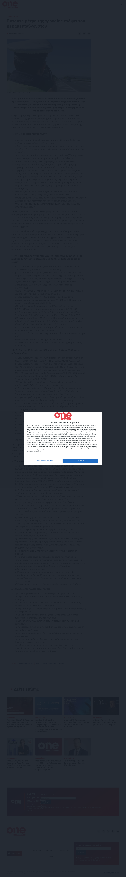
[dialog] (63, 438)
